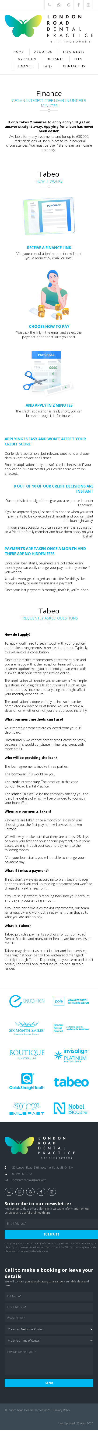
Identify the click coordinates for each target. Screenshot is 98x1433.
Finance (25, 66)
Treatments (73, 52)
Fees (78, 59)
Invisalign (26, 59)
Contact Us (74, 66)
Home (19, 52)
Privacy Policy (61, 1410)
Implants (55, 59)
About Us (43, 52)
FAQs (47, 66)
